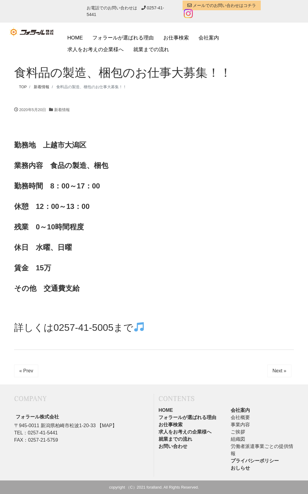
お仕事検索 (176, 38)
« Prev (26, 370)
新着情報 (62, 109)
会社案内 (209, 38)
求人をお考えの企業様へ (95, 49)
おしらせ (240, 468)
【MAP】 (106, 425)
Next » (279, 370)
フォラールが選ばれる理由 (123, 38)
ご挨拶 (238, 431)
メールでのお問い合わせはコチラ (221, 5)
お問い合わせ (173, 446)
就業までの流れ (151, 49)
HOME (75, 38)
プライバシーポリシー (255, 460)
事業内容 (240, 424)
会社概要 (240, 417)
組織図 (238, 439)
